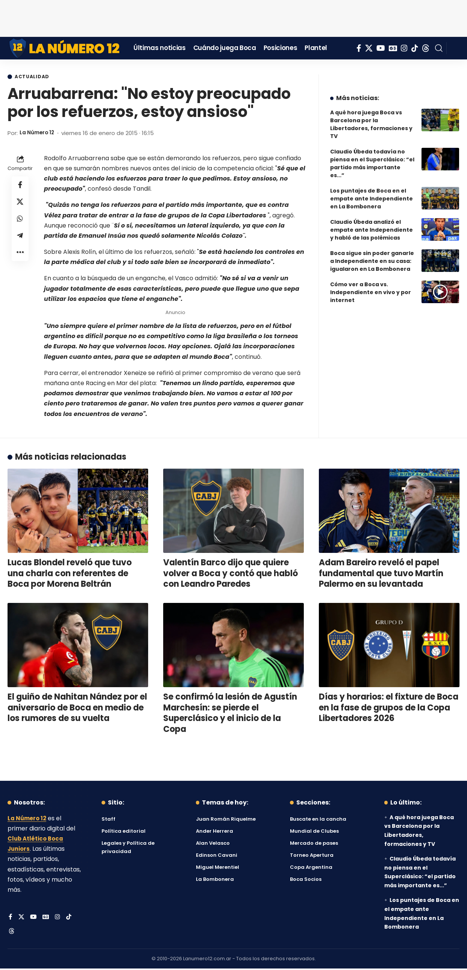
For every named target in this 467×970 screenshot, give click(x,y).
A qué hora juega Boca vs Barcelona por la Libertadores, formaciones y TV (371, 118)
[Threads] (425, 48)
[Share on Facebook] (20, 186)
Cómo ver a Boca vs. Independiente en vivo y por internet (370, 286)
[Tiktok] (414, 48)
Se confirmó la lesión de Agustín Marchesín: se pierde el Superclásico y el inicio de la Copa (230, 714)
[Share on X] (20, 204)
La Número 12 (39, 134)
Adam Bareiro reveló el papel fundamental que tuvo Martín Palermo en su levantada (381, 574)
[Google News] (393, 48)
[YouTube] (381, 48)
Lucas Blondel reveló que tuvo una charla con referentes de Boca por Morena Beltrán (70, 574)
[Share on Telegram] (20, 240)
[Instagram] (404, 48)
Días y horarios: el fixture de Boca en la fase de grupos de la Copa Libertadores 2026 (388, 708)
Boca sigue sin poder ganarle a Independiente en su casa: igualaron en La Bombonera (372, 255)
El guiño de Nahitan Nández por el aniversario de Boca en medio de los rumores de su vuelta (77, 708)
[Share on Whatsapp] (20, 222)
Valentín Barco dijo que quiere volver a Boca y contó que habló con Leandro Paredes (230, 574)
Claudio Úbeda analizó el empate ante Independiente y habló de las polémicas (371, 224)
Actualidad (34, 77)
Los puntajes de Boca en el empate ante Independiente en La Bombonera (371, 193)
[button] (439, 48)
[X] (369, 48)
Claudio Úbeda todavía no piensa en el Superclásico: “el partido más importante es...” (372, 157)
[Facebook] (359, 48)
